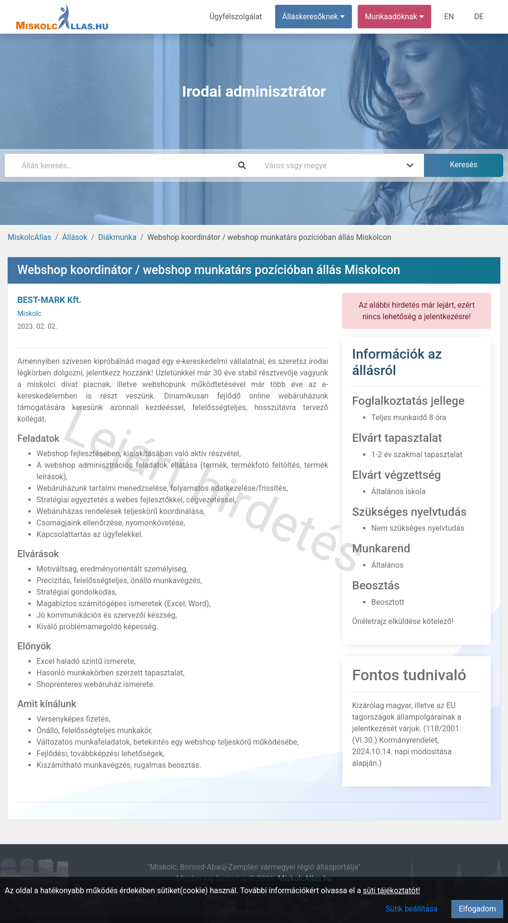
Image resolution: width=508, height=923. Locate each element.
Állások (74, 237)
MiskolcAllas (29, 237)
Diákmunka (117, 237)
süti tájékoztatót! (391, 890)
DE (479, 16)
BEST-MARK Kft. (49, 300)
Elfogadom (477, 908)
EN (449, 16)
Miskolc (29, 314)
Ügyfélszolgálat (235, 16)
